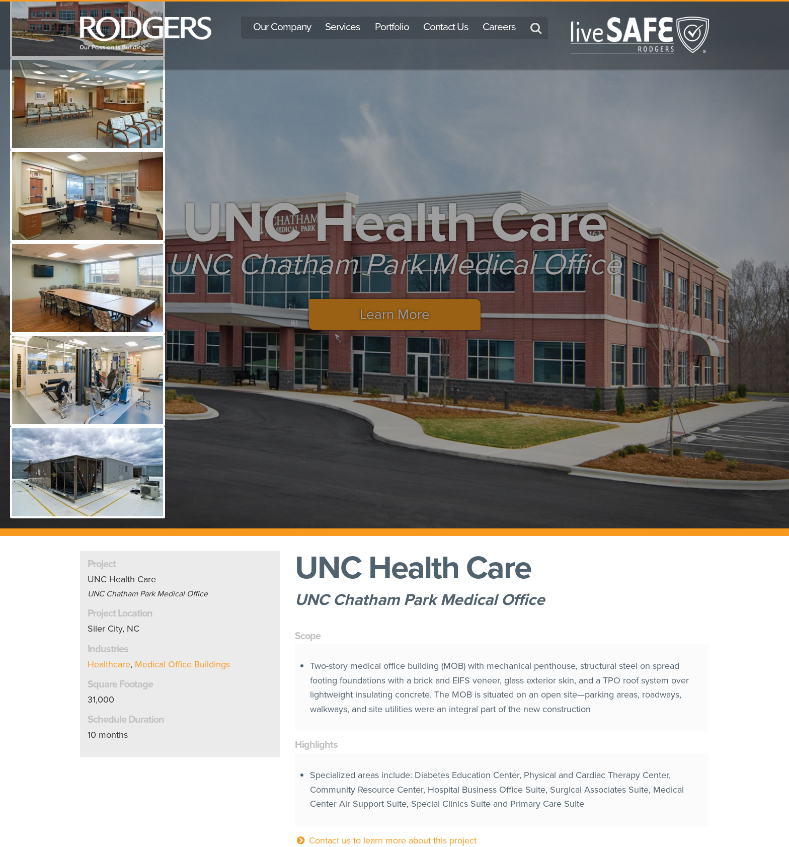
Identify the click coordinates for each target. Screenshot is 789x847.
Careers (499, 26)
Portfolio (392, 26)
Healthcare (109, 664)
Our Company (282, 26)
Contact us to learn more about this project (386, 840)
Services (342, 26)
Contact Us (445, 26)
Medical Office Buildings (182, 664)
